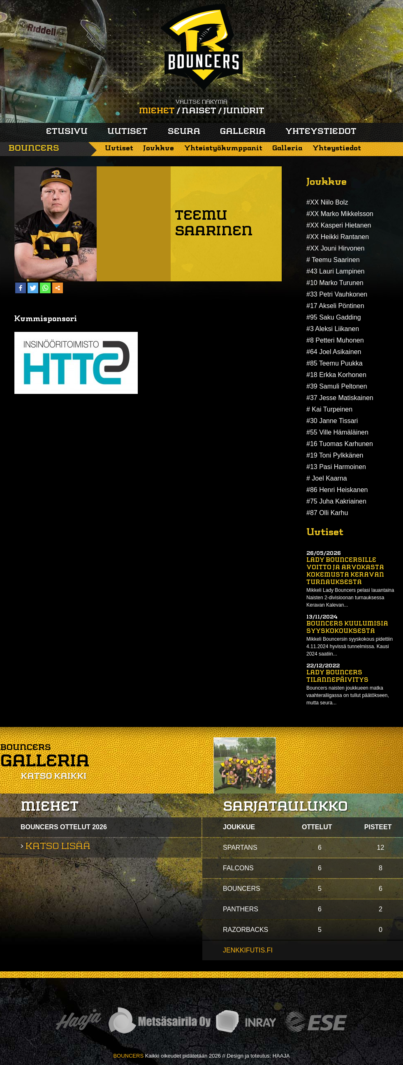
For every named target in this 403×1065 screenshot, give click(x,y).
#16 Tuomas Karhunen (339, 443)
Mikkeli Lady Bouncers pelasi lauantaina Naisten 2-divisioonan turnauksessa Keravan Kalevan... (350, 597)
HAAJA (281, 1056)
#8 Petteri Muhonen (335, 340)
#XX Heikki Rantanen (337, 236)
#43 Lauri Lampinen (335, 271)
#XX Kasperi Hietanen (338, 225)
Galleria (243, 132)
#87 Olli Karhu (327, 512)
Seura (184, 132)
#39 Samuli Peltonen (336, 386)
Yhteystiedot (321, 132)
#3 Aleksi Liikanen (332, 328)
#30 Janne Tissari (332, 420)
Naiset (199, 111)
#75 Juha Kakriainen (336, 501)
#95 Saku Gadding (333, 317)
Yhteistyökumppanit (223, 148)
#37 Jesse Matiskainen (339, 397)
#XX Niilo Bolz (327, 202)
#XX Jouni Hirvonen (335, 248)
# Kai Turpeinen (329, 409)
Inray (245, 1022)
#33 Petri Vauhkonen (336, 294)
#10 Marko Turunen (335, 282)
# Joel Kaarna (326, 478)
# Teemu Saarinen (333, 259)
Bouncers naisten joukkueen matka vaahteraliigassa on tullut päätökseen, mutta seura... (347, 695)
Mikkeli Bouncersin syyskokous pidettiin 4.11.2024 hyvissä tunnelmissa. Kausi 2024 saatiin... (349, 646)
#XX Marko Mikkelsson (339, 213)
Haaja (78, 1022)
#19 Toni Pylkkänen (334, 455)
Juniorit (243, 111)
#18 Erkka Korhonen (336, 374)
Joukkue (158, 148)
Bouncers (33, 149)
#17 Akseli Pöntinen (335, 305)
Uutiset (127, 132)
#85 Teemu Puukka (334, 363)
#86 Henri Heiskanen (337, 489)
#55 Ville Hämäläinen (337, 432)
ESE (316, 1022)
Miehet (157, 111)
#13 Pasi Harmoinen (336, 466)
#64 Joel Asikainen (333, 351)
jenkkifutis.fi (248, 950)
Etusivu (67, 132)
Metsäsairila (159, 1022)
